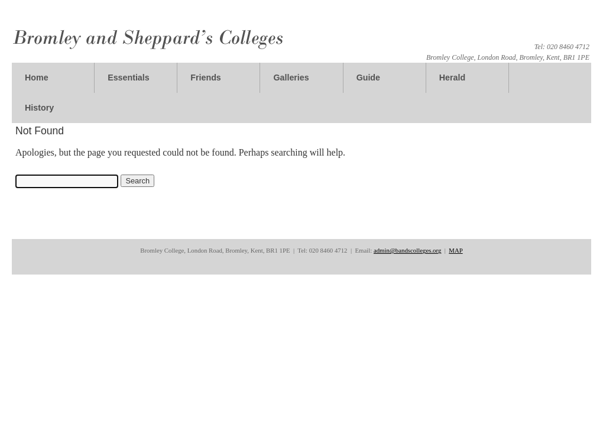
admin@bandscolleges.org (407, 250)
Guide (368, 77)
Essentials (129, 77)
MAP (455, 250)
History (39, 107)
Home (36, 77)
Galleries (291, 77)
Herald (452, 77)
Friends (205, 77)
